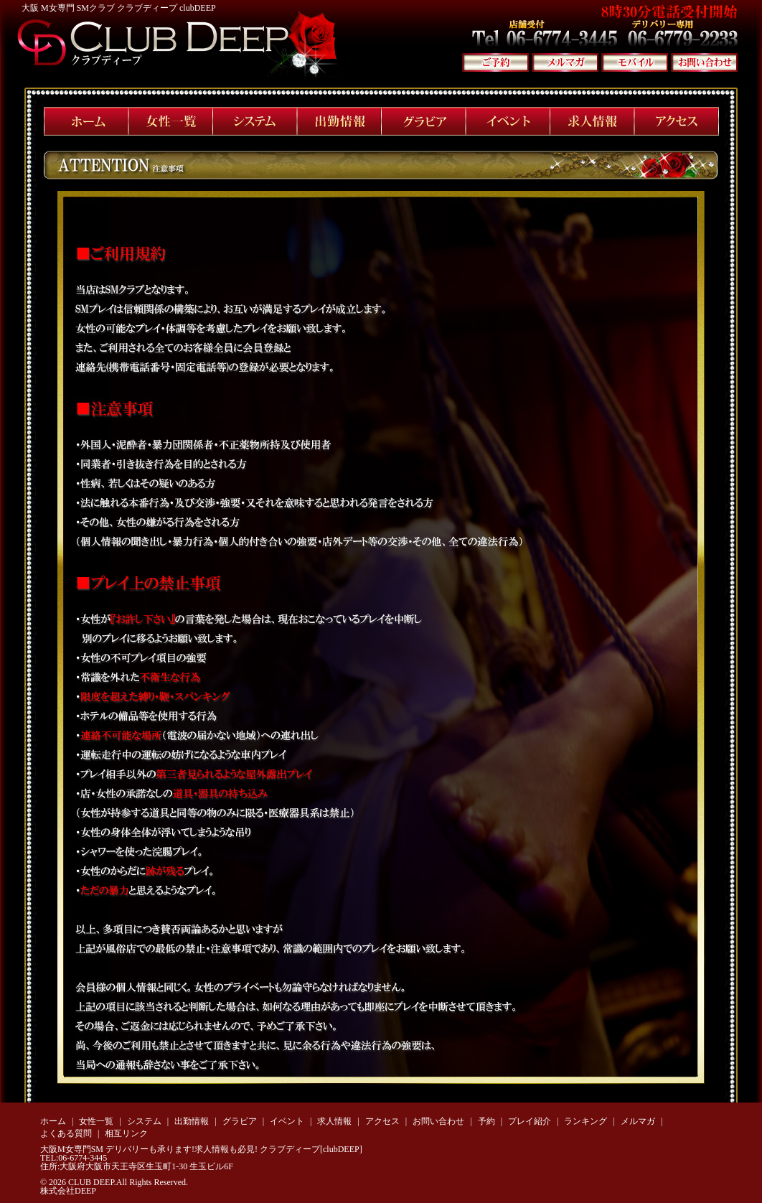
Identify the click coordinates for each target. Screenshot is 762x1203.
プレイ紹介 (529, 1121)
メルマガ (638, 1121)
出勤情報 (191, 1121)
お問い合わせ (438, 1121)
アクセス (382, 1121)
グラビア (239, 1121)
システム (144, 1121)
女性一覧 (96, 1121)
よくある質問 (66, 1133)
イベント (287, 1121)
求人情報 (334, 1121)
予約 (486, 1121)
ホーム (53, 1121)
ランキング (585, 1121)
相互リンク (126, 1133)
